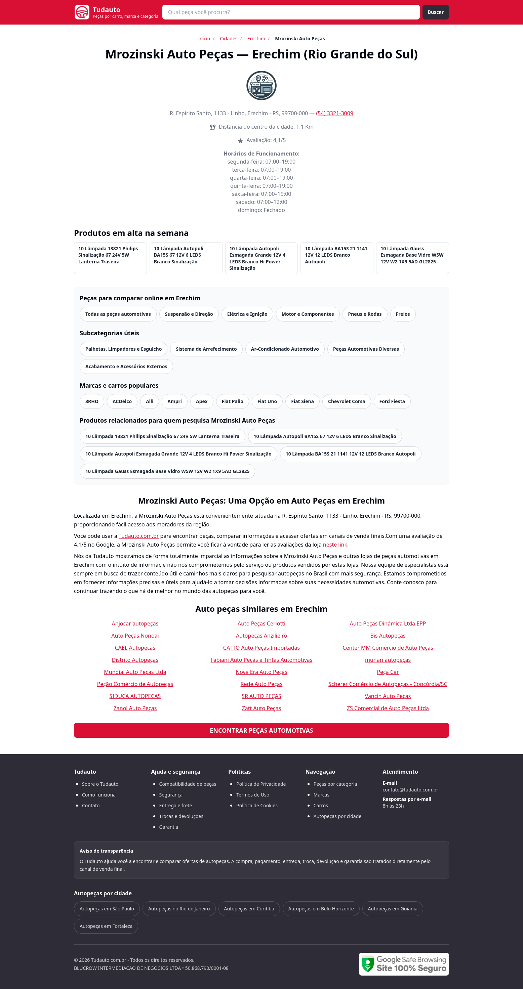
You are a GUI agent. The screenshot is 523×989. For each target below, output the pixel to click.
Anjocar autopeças (135, 623)
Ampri (174, 401)
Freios (403, 314)
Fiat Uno (267, 401)
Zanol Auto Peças (135, 708)
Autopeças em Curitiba (249, 908)
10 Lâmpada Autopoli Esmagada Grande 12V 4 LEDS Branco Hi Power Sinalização (257, 258)
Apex (202, 401)
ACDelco (122, 401)
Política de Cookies (257, 805)
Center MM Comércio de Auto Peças (388, 647)
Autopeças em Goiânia (392, 908)
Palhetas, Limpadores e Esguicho (123, 349)
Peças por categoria (335, 784)
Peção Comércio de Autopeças (135, 684)
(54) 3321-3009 (334, 113)
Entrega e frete (175, 805)
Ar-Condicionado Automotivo (285, 349)
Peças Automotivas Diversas (366, 349)
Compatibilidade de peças (187, 784)
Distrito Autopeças (135, 659)
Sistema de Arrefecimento (206, 349)
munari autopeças (388, 659)
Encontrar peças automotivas (261, 730)
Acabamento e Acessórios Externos (126, 366)
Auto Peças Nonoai (135, 635)
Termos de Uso (252, 794)
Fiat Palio (232, 401)
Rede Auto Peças (262, 684)
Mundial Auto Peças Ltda (135, 672)
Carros (321, 805)
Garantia (168, 827)
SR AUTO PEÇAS (261, 696)
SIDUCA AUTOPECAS (135, 696)
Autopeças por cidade (337, 816)
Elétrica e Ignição (247, 314)
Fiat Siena (302, 401)
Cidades (228, 38)
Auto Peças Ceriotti (261, 623)
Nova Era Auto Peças (261, 672)
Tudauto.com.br (139, 536)
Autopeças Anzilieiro (261, 635)
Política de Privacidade (261, 784)
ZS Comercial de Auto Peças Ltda (388, 708)
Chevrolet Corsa (346, 401)
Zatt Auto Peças (261, 708)
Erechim (256, 38)
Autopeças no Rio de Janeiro (179, 908)
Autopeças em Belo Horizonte (321, 908)
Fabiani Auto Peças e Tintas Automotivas (262, 659)
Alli (149, 401)
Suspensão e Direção (189, 314)
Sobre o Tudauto (100, 784)
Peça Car (388, 672)
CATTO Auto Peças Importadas (261, 647)
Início (204, 38)
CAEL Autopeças (135, 647)
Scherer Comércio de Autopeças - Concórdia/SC (387, 684)
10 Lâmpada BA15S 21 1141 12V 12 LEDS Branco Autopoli (336, 255)
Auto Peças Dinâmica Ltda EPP (388, 623)
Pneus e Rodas (365, 314)
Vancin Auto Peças (388, 696)
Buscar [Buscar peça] (436, 12)
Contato (90, 805)
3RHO (91, 401)
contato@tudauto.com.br (410, 789)
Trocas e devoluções (181, 816)
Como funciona (99, 794)
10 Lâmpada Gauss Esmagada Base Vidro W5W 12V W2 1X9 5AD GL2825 (411, 255)
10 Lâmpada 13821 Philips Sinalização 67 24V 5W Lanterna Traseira (108, 255)
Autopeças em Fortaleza (106, 926)
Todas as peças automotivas (118, 314)
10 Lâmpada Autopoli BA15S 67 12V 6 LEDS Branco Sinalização (178, 255)
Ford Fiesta (392, 401)
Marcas (321, 794)
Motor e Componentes (308, 314)
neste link (335, 544)
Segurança (171, 794)
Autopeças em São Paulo (107, 908)
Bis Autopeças (387, 635)
